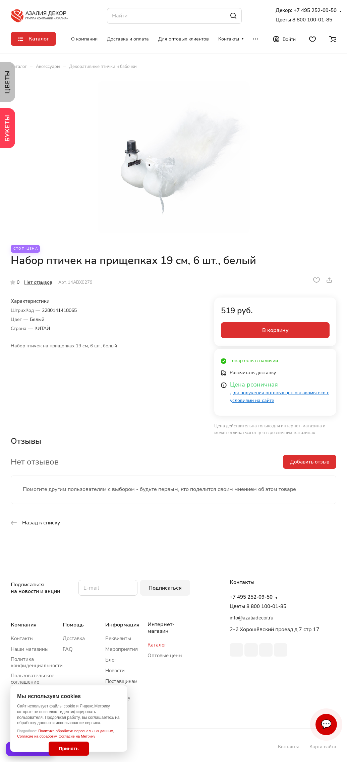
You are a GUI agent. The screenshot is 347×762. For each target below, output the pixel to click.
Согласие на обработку (37, 736)
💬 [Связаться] (326, 724)
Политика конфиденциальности (37, 662)
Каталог (157, 645)
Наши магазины (30, 649)
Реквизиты (118, 638)
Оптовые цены (165, 655)
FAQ (68, 649)
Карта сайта (322, 747)
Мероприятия (121, 649)
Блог (111, 660)
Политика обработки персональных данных (75, 731)
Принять (68, 748)
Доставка (74, 638)
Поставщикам (121, 681)
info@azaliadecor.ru (251, 617)
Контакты (22, 638)
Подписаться (165, 588)
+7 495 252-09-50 (315, 10)
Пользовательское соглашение (32, 678)
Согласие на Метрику (77, 736)
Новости (115, 670)
